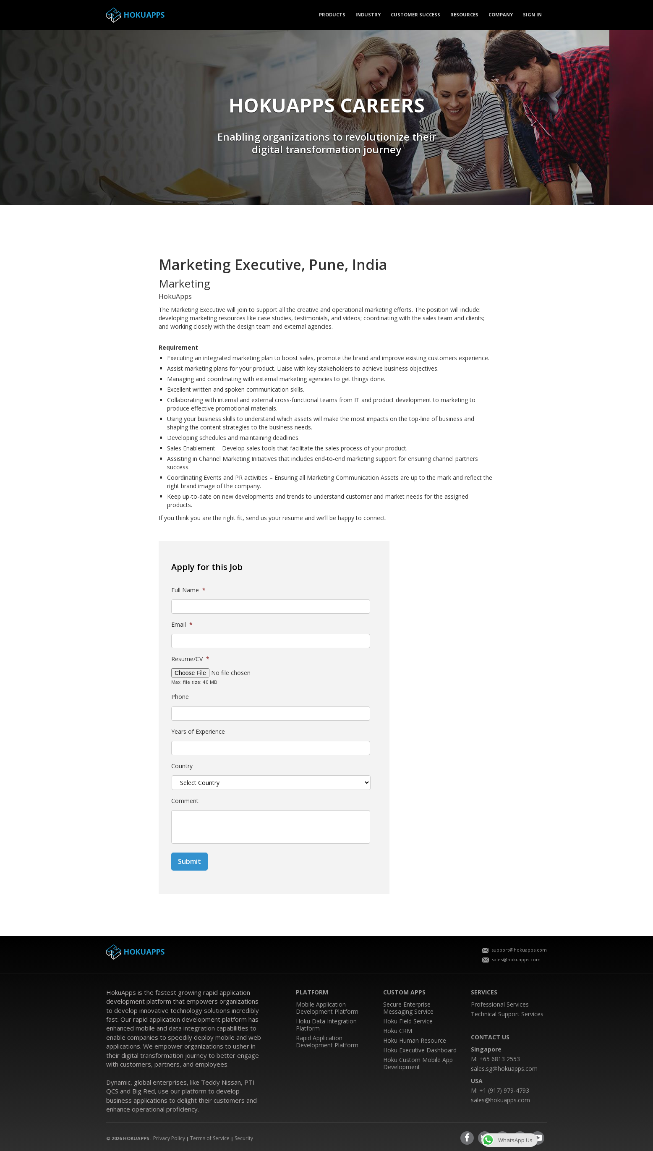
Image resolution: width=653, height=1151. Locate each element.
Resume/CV (190, 659)
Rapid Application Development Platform (327, 1041)
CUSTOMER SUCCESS (415, 14)
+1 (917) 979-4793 (504, 1090)
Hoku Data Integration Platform (326, 1024)
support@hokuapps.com (514, 950)
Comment (185, 801)
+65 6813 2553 (499, 1059)
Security (244, 1138)
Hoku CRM (397, 1031)
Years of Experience (198, 731)
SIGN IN (532, 14)
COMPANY (500, 14)
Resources (464, 14)
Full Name (188, 590)
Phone (180, 697)
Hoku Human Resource (414, 1040)
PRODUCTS (332, 14)
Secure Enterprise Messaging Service (408, 1007)
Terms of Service (210, 1138)
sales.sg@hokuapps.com (504, 1069)
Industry (368, 14)
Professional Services (500, 1004)
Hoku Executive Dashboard (420, 1050)
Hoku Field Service (408, 1021)
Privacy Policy (169, 1138)
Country (182, 766)
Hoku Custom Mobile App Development (418, 1063)
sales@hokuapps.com (511, 959)
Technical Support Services (507, 1014)
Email (182, 624)
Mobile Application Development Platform (327, 1007)
